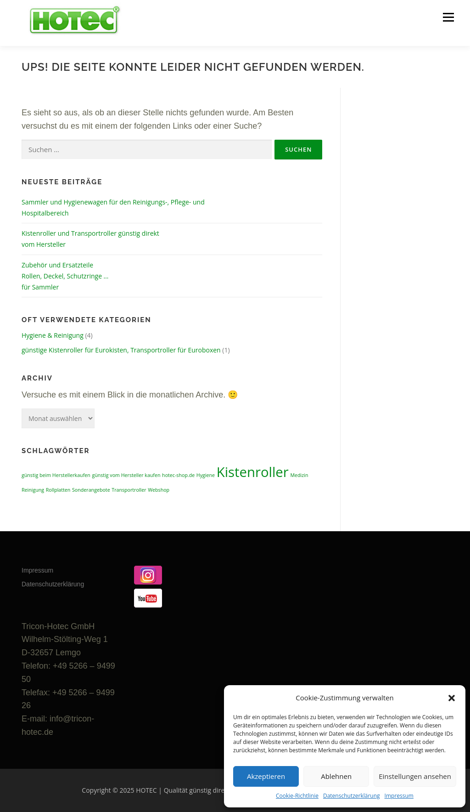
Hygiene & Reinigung (53, 335)
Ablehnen (336, 776)
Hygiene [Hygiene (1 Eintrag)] (205, 475)
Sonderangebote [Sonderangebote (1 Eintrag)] (91, 490)
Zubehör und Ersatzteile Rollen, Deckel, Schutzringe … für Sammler (65, 276)
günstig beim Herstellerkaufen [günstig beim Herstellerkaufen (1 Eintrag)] (56, 475)
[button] (451, 698)
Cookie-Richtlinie (297, 796)
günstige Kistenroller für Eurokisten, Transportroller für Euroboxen (121, 350)
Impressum (399, 796)
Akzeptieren (266, 776)
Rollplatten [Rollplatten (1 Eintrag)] (58, 490)
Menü (448, 17)
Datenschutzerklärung (351, 796)
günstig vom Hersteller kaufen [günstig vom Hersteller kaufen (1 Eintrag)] (126, 475)
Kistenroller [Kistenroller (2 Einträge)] (253, 472)
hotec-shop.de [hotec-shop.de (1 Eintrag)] (178, 475)
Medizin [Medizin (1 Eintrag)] (299, 475)
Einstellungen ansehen (415, 776)
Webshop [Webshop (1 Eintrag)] (158, 490)
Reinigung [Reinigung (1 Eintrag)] (33, 490)
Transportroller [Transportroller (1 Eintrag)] (129, 490)
